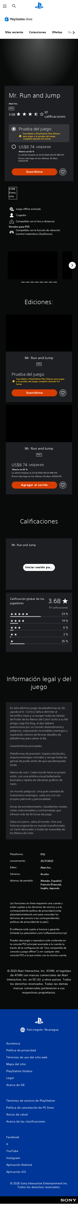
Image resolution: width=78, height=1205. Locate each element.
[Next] (72, 265)
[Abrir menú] (4, 6)
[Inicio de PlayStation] (39, 6)
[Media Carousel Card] (33, 265)
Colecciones (37, 32)
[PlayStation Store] (19, 19)
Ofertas (57, 32)
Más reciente (14, 32)
